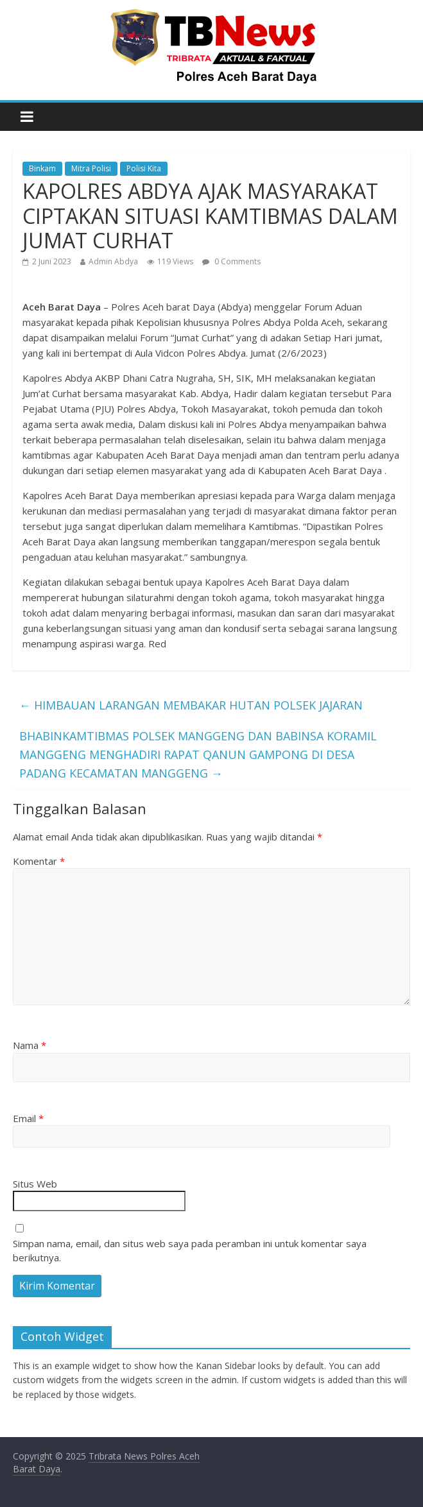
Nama (29, 1045)
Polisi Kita (143, 168)
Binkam (42, 168)
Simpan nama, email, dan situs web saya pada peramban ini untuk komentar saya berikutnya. (190, 1250)
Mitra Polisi (91, 168)
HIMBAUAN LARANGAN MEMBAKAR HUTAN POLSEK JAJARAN (191, 705)
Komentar (39, 861)
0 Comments (231, 261)
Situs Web (35, 1183)
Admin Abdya (113, 261)
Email (28, 1118)
